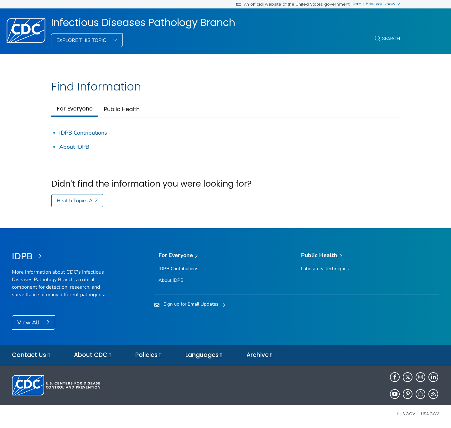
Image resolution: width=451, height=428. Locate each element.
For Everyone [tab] (75, 108)
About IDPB (74, 147)
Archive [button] (259, 355)
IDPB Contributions (83, 133)
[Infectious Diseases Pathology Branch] (65, 257)
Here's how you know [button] (375, 4)
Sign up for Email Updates (190, 304)
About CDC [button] (92, 355)
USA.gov (430, 414)
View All (29, 322)
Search (391, 38)
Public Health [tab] (122, 109)
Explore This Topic (81, 40)
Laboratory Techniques (325, 269)
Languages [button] (203, 355)
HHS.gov (406, 414)
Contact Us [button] (31, 355)
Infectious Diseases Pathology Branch (143, 22)
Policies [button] (148, 355)
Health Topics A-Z (77, 200)
